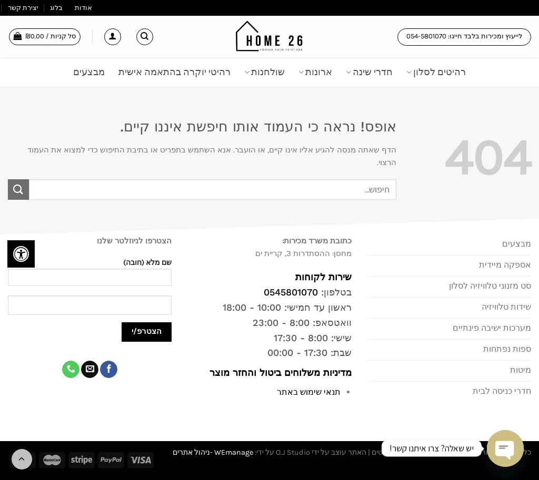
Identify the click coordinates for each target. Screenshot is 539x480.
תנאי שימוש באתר (309, 392)
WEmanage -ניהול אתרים (213, 452)
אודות (83, 8)
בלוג (56, 8)
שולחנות (264, 72)
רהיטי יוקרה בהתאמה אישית (174, 72)
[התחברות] (112, 36)
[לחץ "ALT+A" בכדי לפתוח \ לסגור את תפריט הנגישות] (21, 254)
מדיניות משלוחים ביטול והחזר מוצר (279, 372)
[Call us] (70, 370)
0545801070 (291, 292)
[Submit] (18, 189)
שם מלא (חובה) (90, 276)
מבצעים (89, 72)
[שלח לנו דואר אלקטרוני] (89, 370)
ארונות (315, 72)
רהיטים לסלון (436, 72)
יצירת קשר (23, 8)
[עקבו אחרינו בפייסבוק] (108, 370)
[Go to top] (22, 459)
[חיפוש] (144, 36)
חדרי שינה (369, 72)
